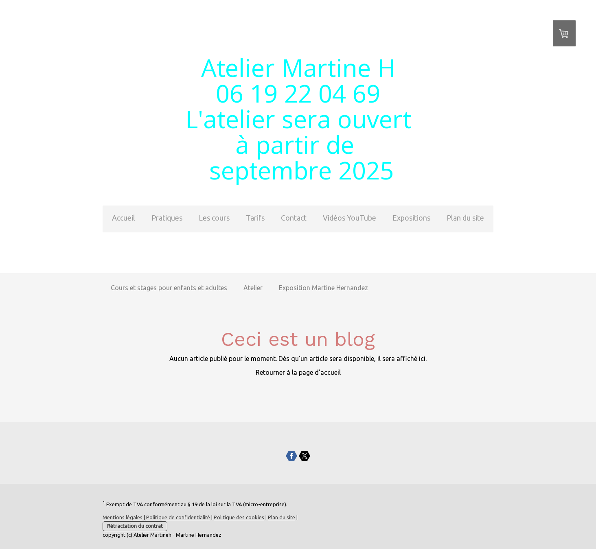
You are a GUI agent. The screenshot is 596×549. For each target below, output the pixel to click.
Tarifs (255, 218)
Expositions (411, 218)
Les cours (214, 218)
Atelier (253, 287)
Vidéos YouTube (349, 218)
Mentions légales (122, 517)
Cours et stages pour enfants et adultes (169, 287)
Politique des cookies (239, 517)
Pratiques (166, 218)
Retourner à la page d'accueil (298, 372)
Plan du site (465, 218)
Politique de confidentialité (178, 517)
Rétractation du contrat (135, 526)
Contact (294, 218)
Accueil (123, 218)
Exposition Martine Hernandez (323, 287)
